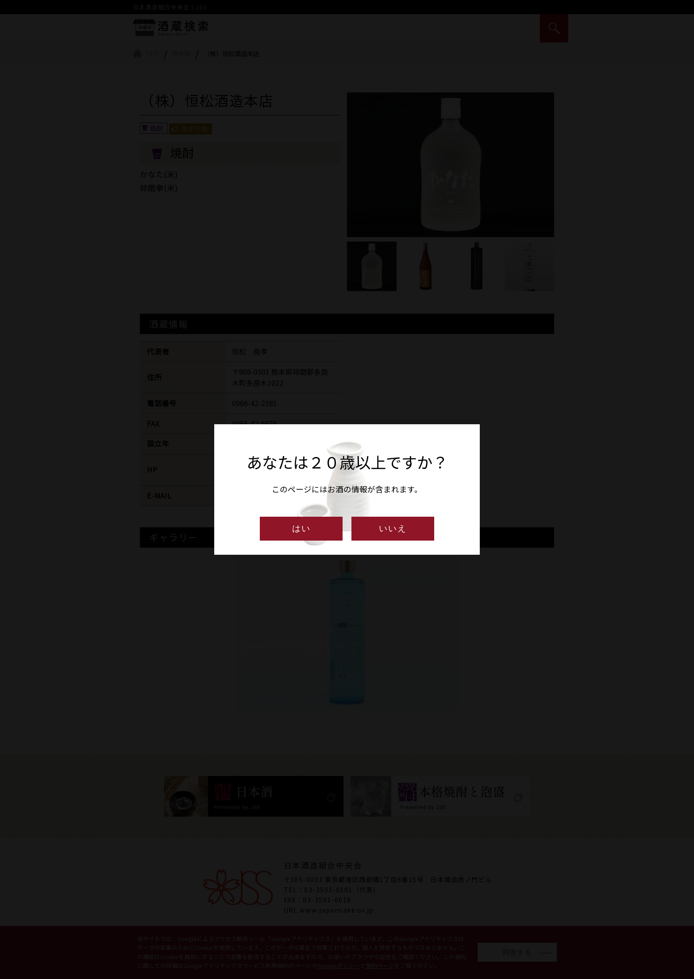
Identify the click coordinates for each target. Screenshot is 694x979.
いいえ (393, 528)
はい (301, 528)
